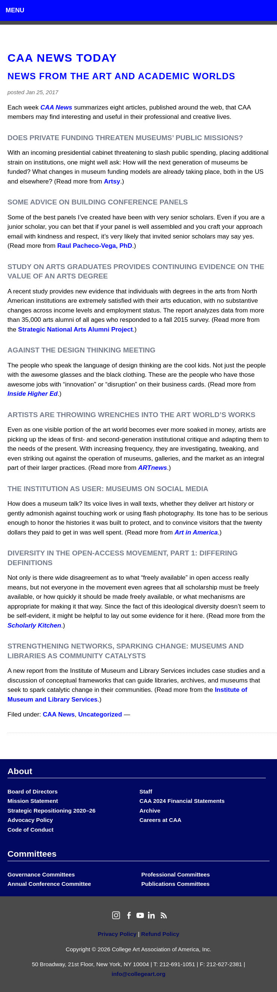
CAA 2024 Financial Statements (182, 801)
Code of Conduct (30, 829)
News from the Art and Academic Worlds (121, 76)
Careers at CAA (160, 820)
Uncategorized (100, 714)
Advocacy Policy (30, 820)
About (19, 771)
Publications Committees (175, 884)
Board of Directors (32, 791)
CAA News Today (62, 58)
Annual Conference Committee (49, 884)
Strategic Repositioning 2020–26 (51, 810)
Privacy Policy (117, 934)
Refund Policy (160, 934)
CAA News (59, 714)
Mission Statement (32, 801)
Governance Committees (41, 874)
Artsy (112, 181)
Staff (145, 791)
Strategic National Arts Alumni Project (75, 329)
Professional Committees (175, 874)
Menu (15, 10)
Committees (31, 854)
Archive (149, 810)
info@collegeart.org (138, 974)
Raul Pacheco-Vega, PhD (94, 245)
